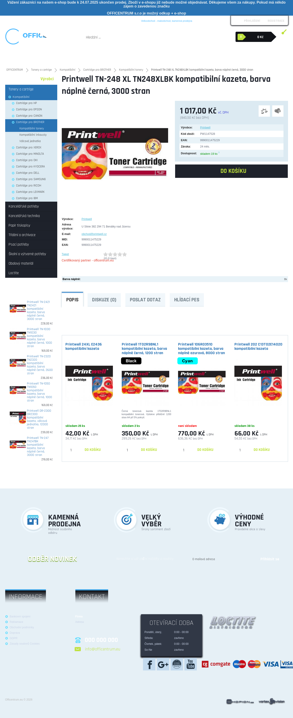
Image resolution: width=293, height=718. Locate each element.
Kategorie (18, 79)
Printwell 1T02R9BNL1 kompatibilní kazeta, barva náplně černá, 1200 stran (144, 348)
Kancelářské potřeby (20, 56)
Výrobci (47, 79)
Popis (72, 300)
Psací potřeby (152, 56)
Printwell (205, 127)
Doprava (15, 632)
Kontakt (108, 20)
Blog (120, 20)
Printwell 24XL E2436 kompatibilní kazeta (83, 346)
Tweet (65, 254)
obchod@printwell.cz (94, 234)
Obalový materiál (219, 54)
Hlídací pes (186, 300)
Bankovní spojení (20, 616)
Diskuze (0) (104, 300)
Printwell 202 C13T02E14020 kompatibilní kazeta (258, 346)
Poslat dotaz (145, 300)
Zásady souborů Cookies (25, 643)
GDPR (14, 638)
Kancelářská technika (49, 56)
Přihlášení (252, 21)
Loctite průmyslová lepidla (257, 56)
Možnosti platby (88, 20)
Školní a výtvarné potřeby (182, 56)
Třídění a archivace (127, 56)
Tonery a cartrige (77, 56)
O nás (10, 20)
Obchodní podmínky (31, 20)
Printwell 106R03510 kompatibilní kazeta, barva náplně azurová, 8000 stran (201, 348)
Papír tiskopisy (102, 56)
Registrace (276, 21)
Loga (51, 20)
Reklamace (66, 20)
